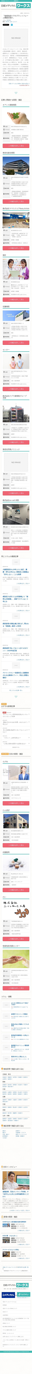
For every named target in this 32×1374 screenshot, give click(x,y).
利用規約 (5, 1305)
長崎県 (15, 1118)
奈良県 (25, 1099)
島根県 (10, 1107)
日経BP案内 (5, 1315)
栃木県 (10, 1084)
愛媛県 (15, 1113)
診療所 (18, 1131)
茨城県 (5, 1084)
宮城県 (20, 1077)
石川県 (25, 1092)
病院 (4, 1131)
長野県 (15, 1092)
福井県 (5, 1094)
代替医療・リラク (21, 1132)
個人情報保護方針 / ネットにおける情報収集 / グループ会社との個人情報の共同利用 (16, 1319)
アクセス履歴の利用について (9, 1330)
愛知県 (20, 1094)
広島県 (20, 1107)
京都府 (10, 1099)
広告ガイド (5, 1311)
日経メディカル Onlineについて (10, 1308)
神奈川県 (10, 1086)
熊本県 (20, 1118)
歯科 (4, 1132)
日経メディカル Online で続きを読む (19, 83)
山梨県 (10, 1092)
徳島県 (5, 1113)
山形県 (5, 1079)
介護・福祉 (6, 1134)
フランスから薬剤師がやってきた (21, 1039)
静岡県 (15, 1094)
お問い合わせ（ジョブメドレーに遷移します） (13, 1336)
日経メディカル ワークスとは (9, 1301)
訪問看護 (5, 1136)
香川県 (10, 1113)
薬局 (21, 1134)
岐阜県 (10, 1094)
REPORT (9, 20)
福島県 (10, 1079)
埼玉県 (20, 1084)
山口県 (25, 1107)
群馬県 (15, 1084)
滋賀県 (5, 1099)
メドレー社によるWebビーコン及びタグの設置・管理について (16, 1340)
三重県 (25, 1094)
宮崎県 (5, 1120)
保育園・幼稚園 (20, 1136)
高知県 (20, 1113)
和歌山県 (5, 1101)
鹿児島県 (10, 1120)
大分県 (25, 1118)
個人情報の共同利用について (9, 1326)
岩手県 (15, 1077)
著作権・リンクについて (8, 1333)
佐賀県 (10, 1118)
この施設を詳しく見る (16, 146)
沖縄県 (16, 1120)
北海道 (5, 1077)
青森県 (10, 1077)
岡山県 (15, 1107)
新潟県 (5, 1092)
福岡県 (5, 1118)
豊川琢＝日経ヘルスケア (11, 21)
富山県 (20, 1092)
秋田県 (25, 1077)
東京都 (5, 1086)
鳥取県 (5, 1107)
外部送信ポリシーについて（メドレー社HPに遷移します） (15, 1345)
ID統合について (6, 1323)
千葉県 (25, 1084)
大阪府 (15, 1099)
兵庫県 (20, 1099)
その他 (5, 1137)
